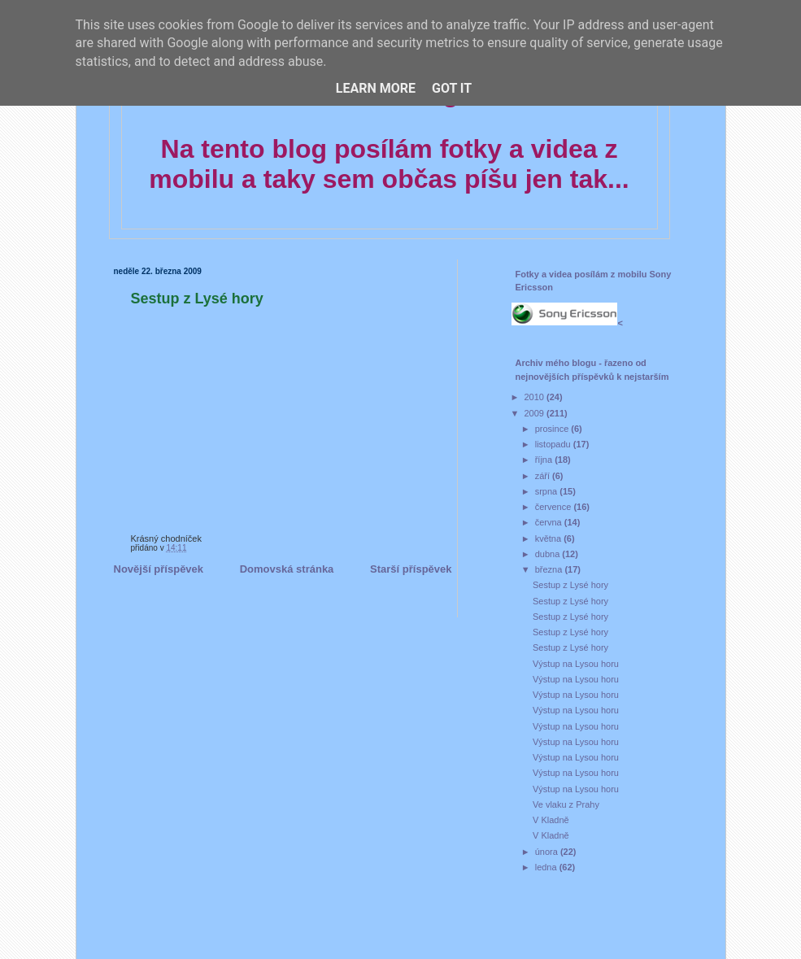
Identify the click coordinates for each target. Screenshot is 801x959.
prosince (553, 429)
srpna (547, 491)
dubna (549, 554)
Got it (452, 88)
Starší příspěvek (410, 569)
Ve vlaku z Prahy (566, 804)
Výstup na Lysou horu (576, 664)
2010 (536, 397)
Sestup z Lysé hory (197, 298)
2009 (536, 413)
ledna (547, 867)
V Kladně (551, 820)
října (545, 459)
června (549, 522)
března (550, 569)
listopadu (554, 444)
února (547, 852)
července (554, 507)
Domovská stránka (287, 569)
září (543, 476)
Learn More (376, 88)
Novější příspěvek (159, 569)
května (549, 538)
